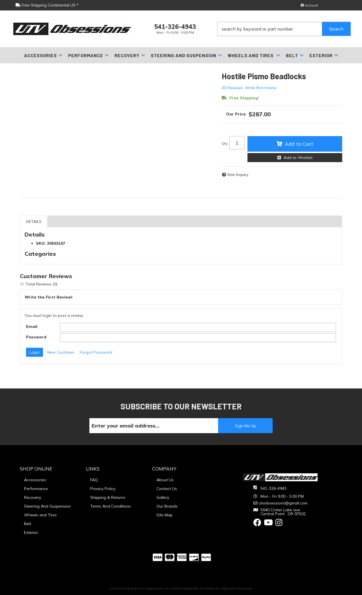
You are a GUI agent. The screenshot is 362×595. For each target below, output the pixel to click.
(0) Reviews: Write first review (249, 87)
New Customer (60, 352)
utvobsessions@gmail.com (283, 503)
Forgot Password (96, 352)
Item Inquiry (237, 174)
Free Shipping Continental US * (47, 5)
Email (31, 326)
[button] (284, 29)
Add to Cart (299, 144)
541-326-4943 (273, 488)
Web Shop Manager (236, 588)
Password (36, 337)
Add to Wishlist (298, 157)
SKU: (41, 243)
